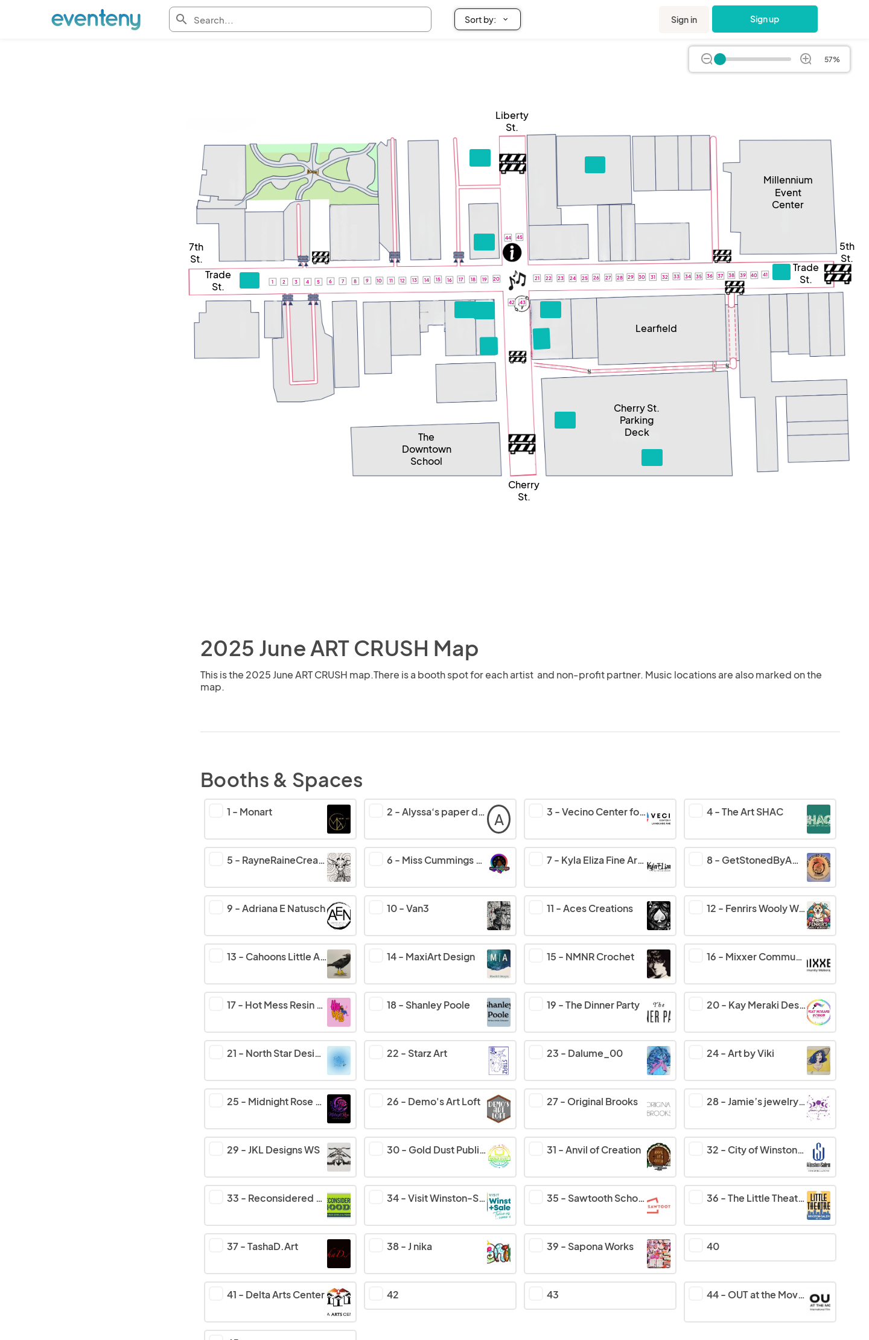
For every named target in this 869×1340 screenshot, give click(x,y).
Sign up (765, 18)
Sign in (684, 19)
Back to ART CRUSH (53, 73)
